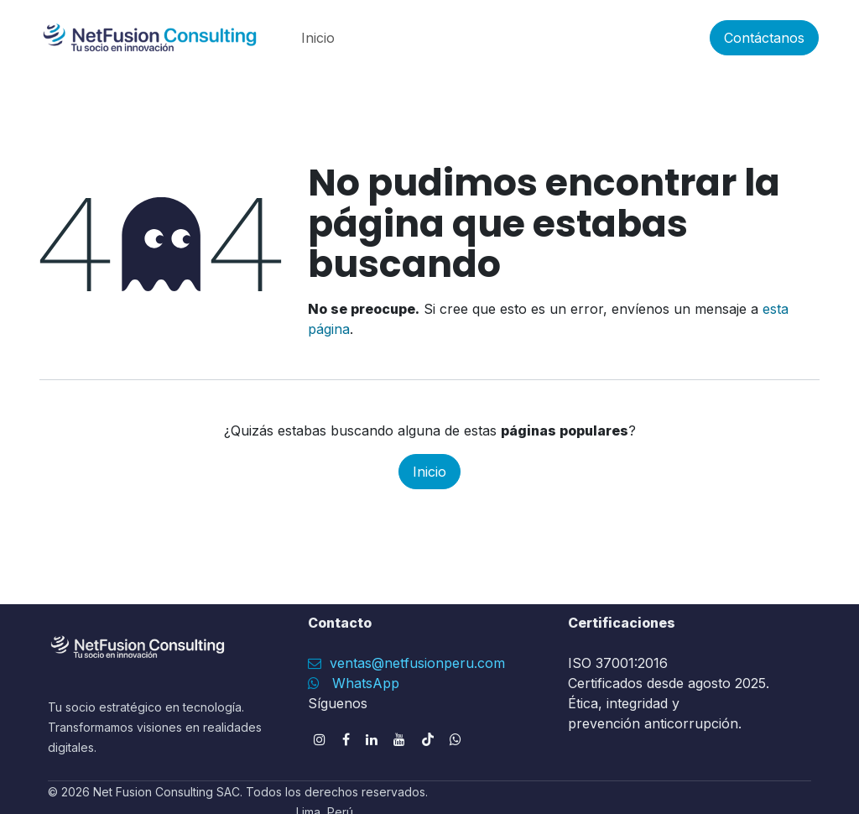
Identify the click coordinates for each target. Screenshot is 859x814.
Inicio (429, 471)
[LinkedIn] (371, 739)
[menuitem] (318, 38)
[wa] (455, 739)
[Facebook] (346, 739)
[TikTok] (428, 739)
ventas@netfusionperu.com (415, 663)
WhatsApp (365, 683)
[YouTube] (399, 739)
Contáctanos (764, 37)
